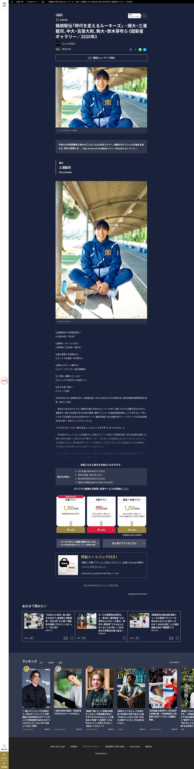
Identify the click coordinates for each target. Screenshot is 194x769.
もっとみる (174, 662)
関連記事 (190, 757)
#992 (78, 638)
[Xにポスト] (131, 49)
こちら (125, 488)
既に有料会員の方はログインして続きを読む (101, 585)
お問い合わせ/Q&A (57, 746)
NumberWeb (135, 746)
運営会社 (148, 746)
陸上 (43, 1)
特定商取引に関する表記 (114, 746)
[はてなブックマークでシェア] (145, 49)
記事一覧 (20, 1)
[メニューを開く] (4, 4)
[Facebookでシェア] (135, 49)
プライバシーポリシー (91, 746)
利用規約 (73, 746)
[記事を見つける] (4, 747)
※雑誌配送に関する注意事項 (132, 535)
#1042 (26, 638)
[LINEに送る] (140, 49)
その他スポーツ (32, 1)
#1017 (59, 15)
